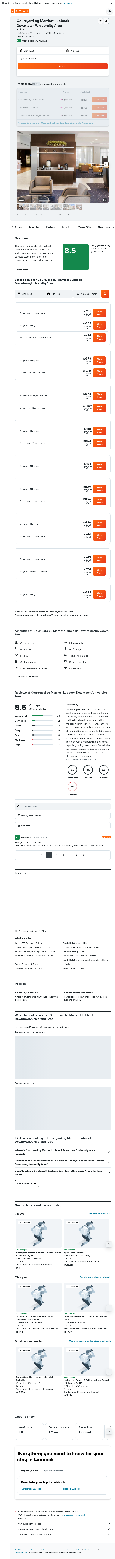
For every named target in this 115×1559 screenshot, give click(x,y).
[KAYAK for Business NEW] (5, 54)
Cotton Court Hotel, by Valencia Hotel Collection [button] (34, 1394)
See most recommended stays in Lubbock (90, 1356)
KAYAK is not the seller (64, 1539)
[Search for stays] (5, 27)
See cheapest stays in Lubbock (95, 1292)
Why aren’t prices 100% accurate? (64, 1550)
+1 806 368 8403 (25, 36)
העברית (68, 3)
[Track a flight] (5, 48)
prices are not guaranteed (74, 1530)
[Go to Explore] (5, 41)
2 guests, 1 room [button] (27, 58)
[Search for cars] (5, 33)
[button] (111, 3)
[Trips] (5, 63)
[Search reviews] (65, 822)
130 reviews (41, 40)
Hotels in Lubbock (71, 1504)
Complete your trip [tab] (29, 1485)
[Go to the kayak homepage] (20, 11)
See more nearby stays (99, 1228)
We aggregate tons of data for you (64, 1544)
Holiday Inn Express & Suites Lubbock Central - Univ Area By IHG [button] (38, 1269)
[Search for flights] (5, 20)
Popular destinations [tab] (53, 1485)
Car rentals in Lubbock (32, 1504)
